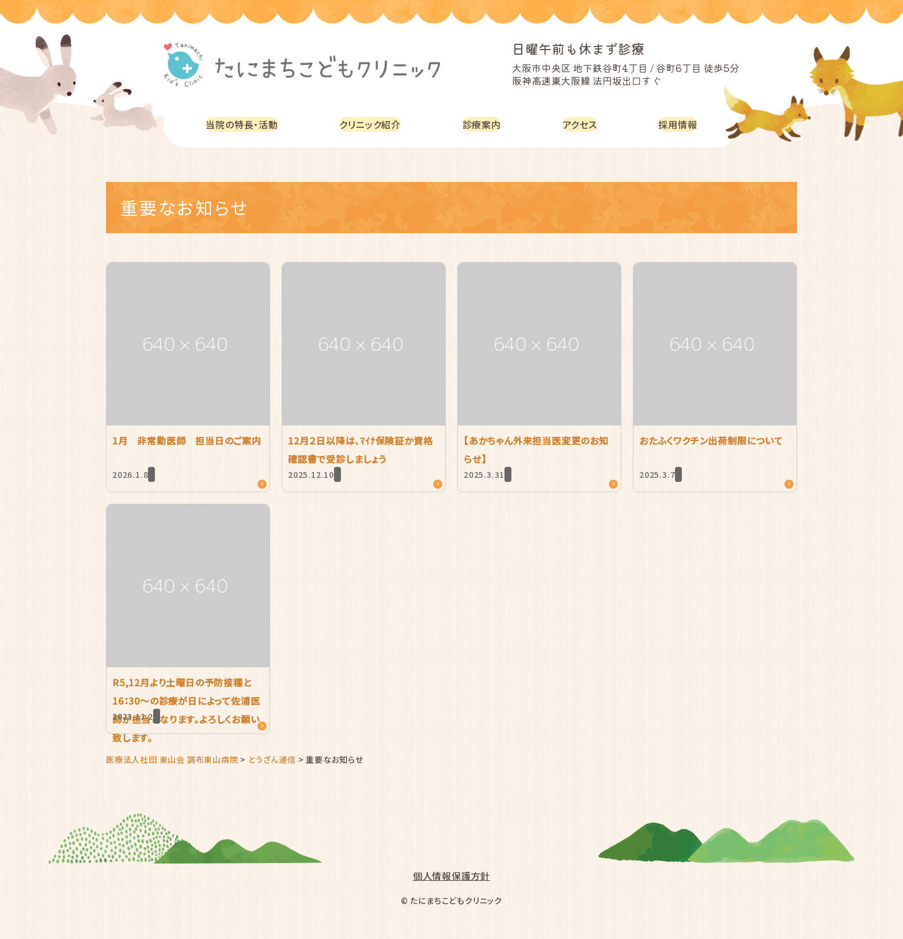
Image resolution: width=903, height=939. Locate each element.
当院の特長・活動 (244, 124)
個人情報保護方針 (451, 875)
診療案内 (488, 124)
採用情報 (679, 124)
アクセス (583, 124)
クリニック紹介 (377, 124)
